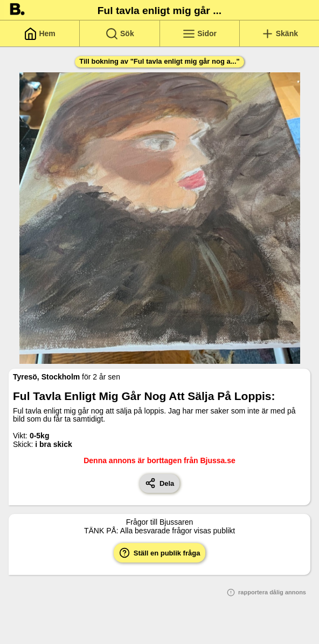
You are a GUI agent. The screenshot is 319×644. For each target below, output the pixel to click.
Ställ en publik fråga (159, 552)
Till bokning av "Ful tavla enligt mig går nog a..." (159, 61)
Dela (160, 483)
